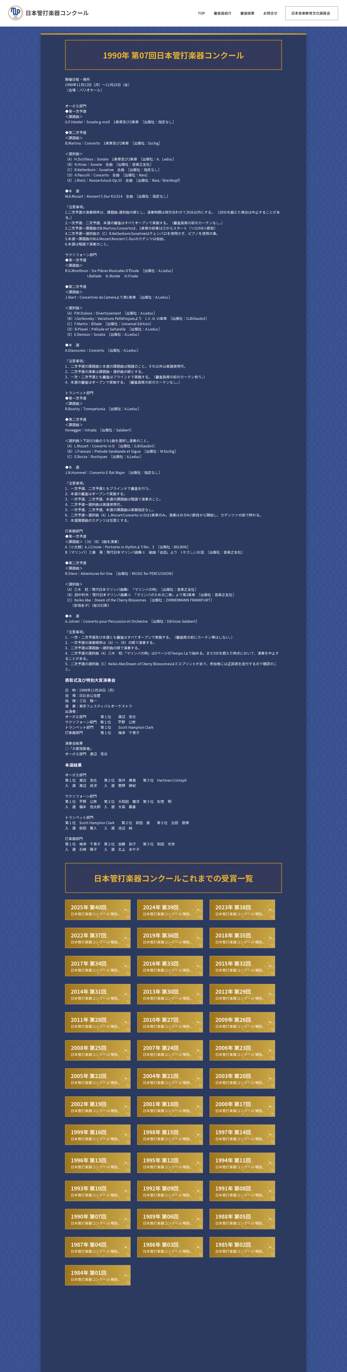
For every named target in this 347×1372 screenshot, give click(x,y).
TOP (201, 13)
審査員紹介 (222, 13)
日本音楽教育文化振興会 (310, 13)
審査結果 (247, 13)
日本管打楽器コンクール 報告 (94, 909)
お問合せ (270, 13)
